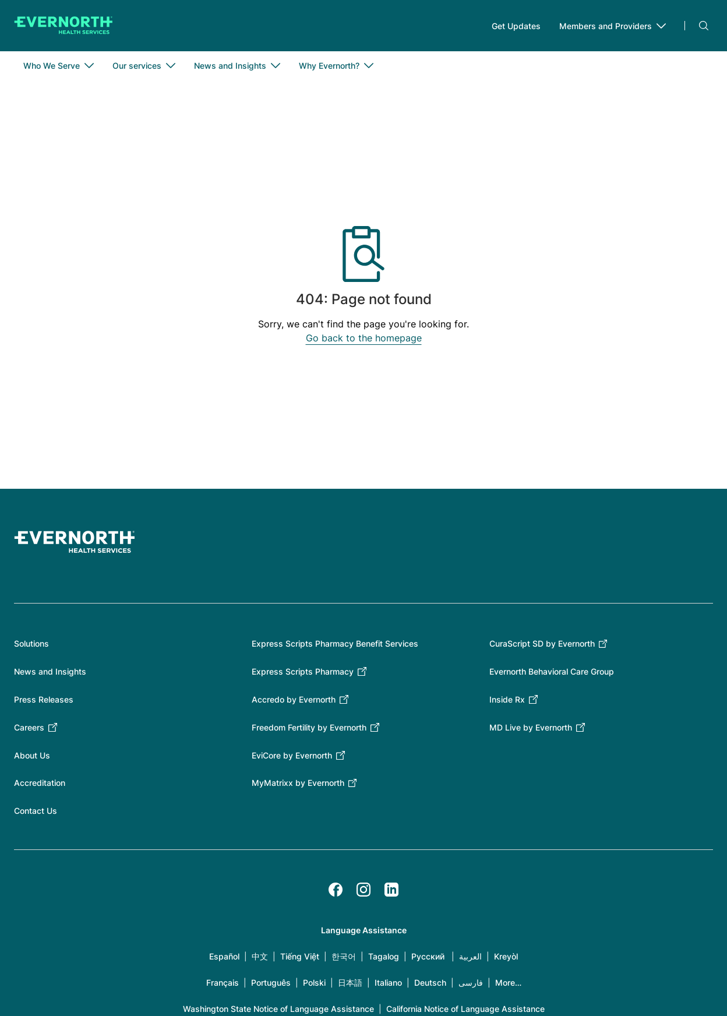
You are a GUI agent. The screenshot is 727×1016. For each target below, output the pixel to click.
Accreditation (39, 783)
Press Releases (43, 699)
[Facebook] (336, 890)
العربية (470, 956)
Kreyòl (506, 956)
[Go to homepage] (63, 25)
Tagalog (383, 956)
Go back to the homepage (364, 338)
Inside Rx (507, 699)
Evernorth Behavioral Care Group (551, 671)
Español (224, 956)
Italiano (388, 982)
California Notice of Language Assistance (465, 1009)
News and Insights (50, 671)
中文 (260, 956)
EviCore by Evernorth (292, 755)
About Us (32, 755)
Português (271, 982)
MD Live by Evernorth (530, 727)
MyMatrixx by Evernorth (298, 783)
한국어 (343, 956)
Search (703, 25)
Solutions (31, 643)
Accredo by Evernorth (294, 699)
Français (222, 982)
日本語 (350, 982)
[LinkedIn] (391, 890)
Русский (427, 956)
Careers (29, 727)
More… (508, 982)
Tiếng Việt (299, 956)
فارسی (470, 982)
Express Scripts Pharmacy (303, 671)
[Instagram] (363, 890)
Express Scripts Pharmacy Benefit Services (335, 643)
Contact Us (35, 811)
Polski (314, 982)
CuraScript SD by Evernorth (542, 643)
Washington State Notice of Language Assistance (278, 1009)
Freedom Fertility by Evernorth (309, 727)
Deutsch (430, 982)
